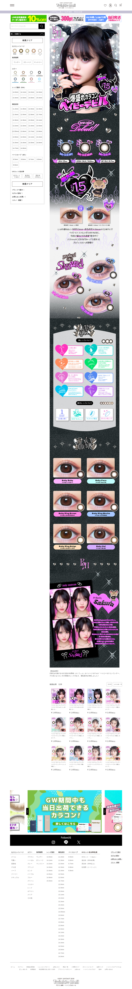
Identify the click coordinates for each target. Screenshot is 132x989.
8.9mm (70, 870)
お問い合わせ (109, 969)
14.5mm (49, 874)
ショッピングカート (44, 967)
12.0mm (61, 864)
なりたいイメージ (17, 852)
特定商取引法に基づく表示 (47, 969)
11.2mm (61, 857)
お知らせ (77, 969)
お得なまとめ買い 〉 (19, 197)
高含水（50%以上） (89, 864)
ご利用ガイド (75, 967)
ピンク (30, 870)
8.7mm (70, 864)
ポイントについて (88, 967)
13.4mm (61, 905)
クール (13, 857)
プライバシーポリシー (65, 969)
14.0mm (49, 857)
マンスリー (40, 864)
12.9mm (61, 888)
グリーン (31, 881)
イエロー (31, 884)
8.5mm (70, 857)
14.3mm (49, 867)
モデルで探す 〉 (18, 193)
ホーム (13, 967)
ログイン (20, 967)
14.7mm (61, 953)
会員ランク (100, 967)
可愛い (13, 860)
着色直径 (61, 852)
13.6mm (61, 915)
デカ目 (13, 867)
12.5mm (61, 874)
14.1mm (49, 860)
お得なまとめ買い (116, 859)
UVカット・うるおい (89, 857)
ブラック (31, 867)
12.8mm (61, 884)
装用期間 (39, 852)
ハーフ (13, 870)
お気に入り (56, 967)
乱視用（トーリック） (89, 867)
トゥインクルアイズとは (113, 967)
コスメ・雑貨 (115, 862)
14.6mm (61, 949)
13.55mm (61, 912)
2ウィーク (39, 860)
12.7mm (61, 881)
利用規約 (33, 969)
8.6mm (70, 860)
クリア (30, 894)
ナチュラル (15, 877)
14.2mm (49, 864)
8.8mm (70, 867)
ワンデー (39, 857)
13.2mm (61, 898)
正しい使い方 (23, 969)
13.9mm (61, 925)
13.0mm (61, 891)
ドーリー (14, 874)
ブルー (30, 877)
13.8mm (61, 922)
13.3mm (61, 901)
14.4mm (49, 870)
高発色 (13, 864)
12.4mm (61, 870)
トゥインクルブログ (89, 969)
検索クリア (27, 40)
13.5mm (61, 908)
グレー (30, 864)
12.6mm (61, 877)
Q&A (100, 969)
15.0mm (49, 881)
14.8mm (49, 877)
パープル (31, 874)
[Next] (112, 811)
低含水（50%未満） (89, 860)
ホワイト (31, 891)
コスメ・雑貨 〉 (18, 200)
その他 (30, 898)
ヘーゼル (31, 860)
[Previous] (19, 811)
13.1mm (61, 894)
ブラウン (31, 857)
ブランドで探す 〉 (18, 190)
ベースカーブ (73, 852)
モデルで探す (115, 856)
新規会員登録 (31, 967)
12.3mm (61, 867)
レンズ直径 (50, 852)
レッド (30, 888)
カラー (30, 852)
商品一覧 (65, 967)
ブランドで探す (116, 852)
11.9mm (61, 860)
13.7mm (61, 919)
